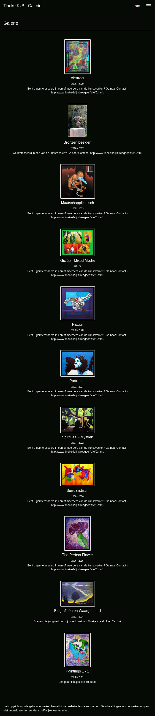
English (137, 6)
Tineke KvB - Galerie (22, 5)
